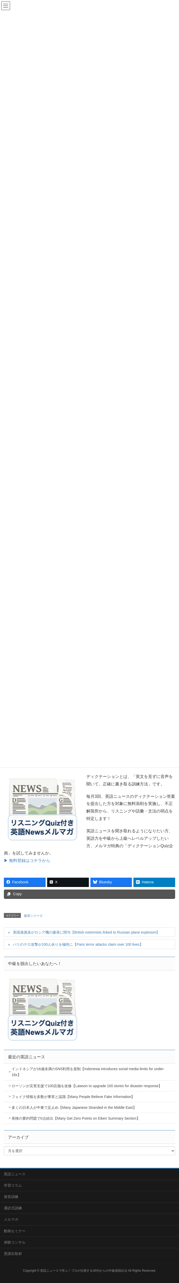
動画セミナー (14, 1231)
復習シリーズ (33, 916)
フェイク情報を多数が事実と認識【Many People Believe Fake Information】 (73, 1097)
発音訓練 (11, 1197)
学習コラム (13, 1185)
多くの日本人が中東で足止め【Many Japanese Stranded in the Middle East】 (74, 1107)
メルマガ (11, 1219)
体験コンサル (14, 1242)
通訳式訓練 (13, 1208)
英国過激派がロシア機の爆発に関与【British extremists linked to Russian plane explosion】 (86, 932)
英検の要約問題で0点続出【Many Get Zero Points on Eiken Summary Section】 (76, 1118)
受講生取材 (13, 1254)
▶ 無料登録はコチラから (27, 860)
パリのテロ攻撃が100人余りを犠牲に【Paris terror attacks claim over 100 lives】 (78, 944)
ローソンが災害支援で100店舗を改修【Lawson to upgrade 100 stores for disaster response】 (87, 1086)
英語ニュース (14, 1174)
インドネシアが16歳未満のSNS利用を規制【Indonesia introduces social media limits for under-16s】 (88, 1072)
